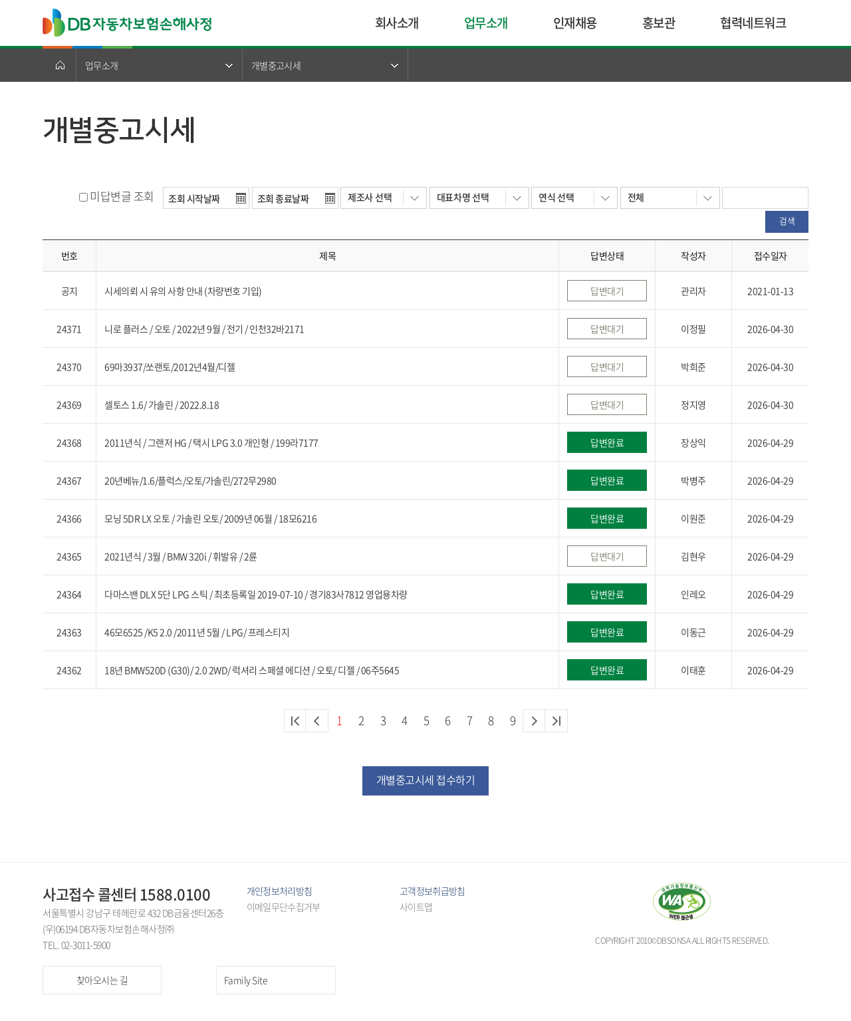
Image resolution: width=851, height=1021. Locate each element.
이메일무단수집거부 (283, 906)
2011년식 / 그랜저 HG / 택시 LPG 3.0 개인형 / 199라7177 (211, 442)
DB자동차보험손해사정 (128, 23)
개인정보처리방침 (279, 890)
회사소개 (397, 22)
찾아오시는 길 (102, 979)
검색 (786, 220)
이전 (316, 720)
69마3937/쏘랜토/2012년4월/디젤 (169, 366)
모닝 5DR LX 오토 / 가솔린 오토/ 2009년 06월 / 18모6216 (210, 518)
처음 (295, 720)
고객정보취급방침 (432, 890)
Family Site (246, 979)
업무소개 (486, 22)
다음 (534, 720)
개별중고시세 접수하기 (425, 780)
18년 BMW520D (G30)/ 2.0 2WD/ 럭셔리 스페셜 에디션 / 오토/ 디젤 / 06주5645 (251, 669)
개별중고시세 (276, 65)
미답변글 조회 (122, 196)
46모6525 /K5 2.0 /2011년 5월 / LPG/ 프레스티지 (196, 632)
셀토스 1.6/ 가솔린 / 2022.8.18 (161, 404)
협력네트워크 (753, 22)
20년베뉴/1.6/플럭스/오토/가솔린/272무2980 (190, 480)
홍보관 (658, 22)
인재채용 (575, 22)
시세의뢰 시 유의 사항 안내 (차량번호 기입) (183, 290)
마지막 (556, 720)
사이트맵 (416, 906)
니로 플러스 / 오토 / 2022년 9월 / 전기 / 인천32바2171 (204, 328)
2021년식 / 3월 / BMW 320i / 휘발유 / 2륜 (180, 556)
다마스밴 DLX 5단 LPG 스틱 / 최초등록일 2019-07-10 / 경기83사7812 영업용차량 (256, 594)
